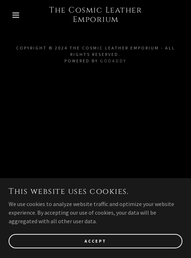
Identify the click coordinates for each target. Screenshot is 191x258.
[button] (13, 15)
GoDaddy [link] (113, 60)
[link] (95, 15)
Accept (95, 241)
